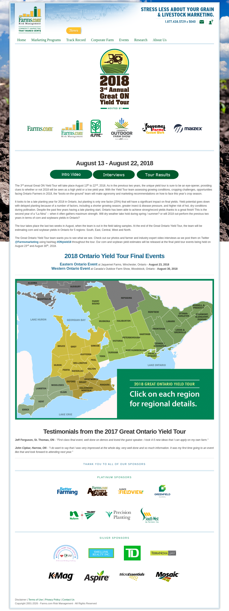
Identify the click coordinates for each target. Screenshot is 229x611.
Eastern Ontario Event (79, 264)
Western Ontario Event (70, 268)
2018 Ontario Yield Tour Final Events (114, 255)
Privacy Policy (52, 599)
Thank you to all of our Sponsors (114, 464)
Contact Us (68, 599)
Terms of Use (35, 599)
